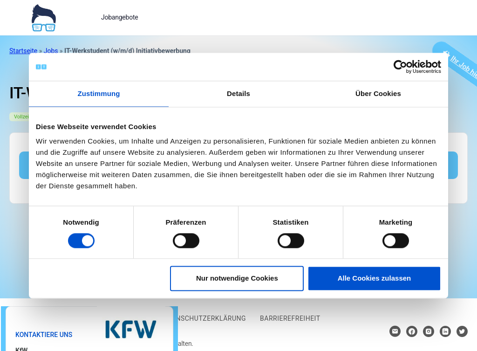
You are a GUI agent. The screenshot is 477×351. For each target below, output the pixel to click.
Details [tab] (238, 93)
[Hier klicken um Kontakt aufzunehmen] (395, 331)
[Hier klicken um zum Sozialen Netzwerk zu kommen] (411, 331)
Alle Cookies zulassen (374, 278)
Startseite (23, 51)
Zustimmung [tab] (99, 93)
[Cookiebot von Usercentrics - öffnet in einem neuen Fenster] (400, 67)
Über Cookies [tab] (378, 93)
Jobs (51, 51)
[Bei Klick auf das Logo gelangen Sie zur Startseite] (43, 16)
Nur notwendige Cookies (237, 278)
